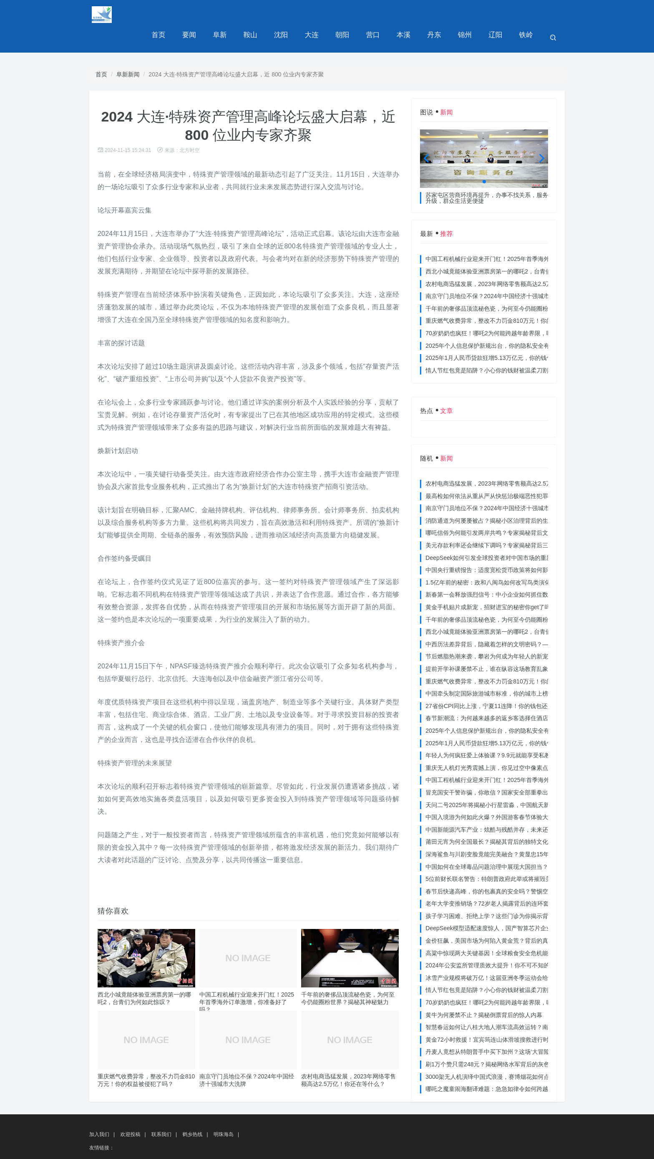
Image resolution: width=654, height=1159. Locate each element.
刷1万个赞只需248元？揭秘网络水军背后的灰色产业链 (496, 1041)
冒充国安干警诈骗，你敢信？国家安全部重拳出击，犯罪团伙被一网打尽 (518, 769)
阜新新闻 (128, 51)
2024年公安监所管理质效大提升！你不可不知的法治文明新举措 (507, 942)
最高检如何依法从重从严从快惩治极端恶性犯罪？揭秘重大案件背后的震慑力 (524, 473)
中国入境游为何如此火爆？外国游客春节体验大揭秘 (492, 794)
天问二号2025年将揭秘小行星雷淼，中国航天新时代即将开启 (504, 782)
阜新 (235, 14)
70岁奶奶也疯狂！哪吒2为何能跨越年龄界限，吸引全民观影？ (506, 310)
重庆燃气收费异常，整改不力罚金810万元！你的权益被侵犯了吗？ (512, 297)
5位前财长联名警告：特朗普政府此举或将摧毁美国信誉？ (500, 856)
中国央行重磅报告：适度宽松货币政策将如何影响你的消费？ (504, 547)
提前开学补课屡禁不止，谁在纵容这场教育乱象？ (489, 646)
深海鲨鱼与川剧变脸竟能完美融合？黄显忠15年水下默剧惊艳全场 (510, 831)
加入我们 (99, 1111)
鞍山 (264, 14)
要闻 (205, 14)
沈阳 (293, 14)
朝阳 (351, 14)
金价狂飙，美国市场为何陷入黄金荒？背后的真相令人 (495, 917)
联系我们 (161, 1111)
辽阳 (497, 14)
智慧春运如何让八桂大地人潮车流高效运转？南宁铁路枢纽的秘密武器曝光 (521, 1004)
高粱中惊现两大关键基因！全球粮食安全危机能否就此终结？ (504, 930)
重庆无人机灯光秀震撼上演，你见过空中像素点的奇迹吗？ (501, 744)
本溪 (410, 14)
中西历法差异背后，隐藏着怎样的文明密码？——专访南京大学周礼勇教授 (521, 621)
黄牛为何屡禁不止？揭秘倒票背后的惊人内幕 (483, 992)
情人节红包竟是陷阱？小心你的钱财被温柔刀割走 (489, 347)
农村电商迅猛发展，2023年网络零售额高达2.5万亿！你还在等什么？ (514, 261)
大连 (322, 14)
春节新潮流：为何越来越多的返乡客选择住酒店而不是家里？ (504, 695)
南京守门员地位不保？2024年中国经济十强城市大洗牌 (496, 273)
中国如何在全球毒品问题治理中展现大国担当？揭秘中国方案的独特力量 (518, 843)
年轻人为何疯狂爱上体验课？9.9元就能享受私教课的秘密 (499, 732)
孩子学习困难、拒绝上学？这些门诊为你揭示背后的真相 (498, 893)
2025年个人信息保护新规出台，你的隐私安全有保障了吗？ (502, 322)
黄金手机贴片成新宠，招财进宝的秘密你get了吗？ (490, 584)
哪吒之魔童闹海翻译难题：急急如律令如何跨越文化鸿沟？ (501, 1066)
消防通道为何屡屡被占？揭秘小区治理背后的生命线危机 (498, 497)
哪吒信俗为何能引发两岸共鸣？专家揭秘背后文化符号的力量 (504, 509)
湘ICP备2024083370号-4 (253, 1149)
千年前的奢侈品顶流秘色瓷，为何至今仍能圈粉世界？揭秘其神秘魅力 (515, 285)
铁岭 (527, 14)
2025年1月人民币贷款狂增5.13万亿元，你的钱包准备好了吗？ (506, 335)
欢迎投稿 (130, 1111)
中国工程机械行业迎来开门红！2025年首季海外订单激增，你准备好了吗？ (246, 979)
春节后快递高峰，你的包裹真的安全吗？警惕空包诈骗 (495, 868)
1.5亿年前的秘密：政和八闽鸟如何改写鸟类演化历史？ (496, 559)
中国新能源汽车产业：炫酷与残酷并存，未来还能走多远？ (501, 806)
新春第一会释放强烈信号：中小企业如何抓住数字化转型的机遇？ (510, 571)
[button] (484, 158)
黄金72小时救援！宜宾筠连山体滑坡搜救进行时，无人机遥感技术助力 (516, 1016)
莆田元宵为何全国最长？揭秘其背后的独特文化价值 (492, 818)
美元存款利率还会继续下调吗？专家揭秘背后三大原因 (495, 522)
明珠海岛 (224, 1111)
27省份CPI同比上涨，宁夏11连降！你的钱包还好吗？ (495, 683)
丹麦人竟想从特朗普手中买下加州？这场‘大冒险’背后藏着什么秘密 (511, 1028)
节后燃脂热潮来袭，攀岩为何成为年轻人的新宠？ (489, 633)
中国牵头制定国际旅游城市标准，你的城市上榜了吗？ (495, 670)
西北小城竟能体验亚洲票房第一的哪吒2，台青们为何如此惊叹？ (508, 248)
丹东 (439, 14)
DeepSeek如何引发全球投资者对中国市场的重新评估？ (497, 534)
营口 (381, 14)
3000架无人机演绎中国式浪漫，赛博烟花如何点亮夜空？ (499, 1053)
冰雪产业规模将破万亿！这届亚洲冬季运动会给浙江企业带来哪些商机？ (518, 954)
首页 (176, 14)
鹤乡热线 (192, 1111)
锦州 (468, 14)
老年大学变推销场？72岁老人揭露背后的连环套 (487, 880)
